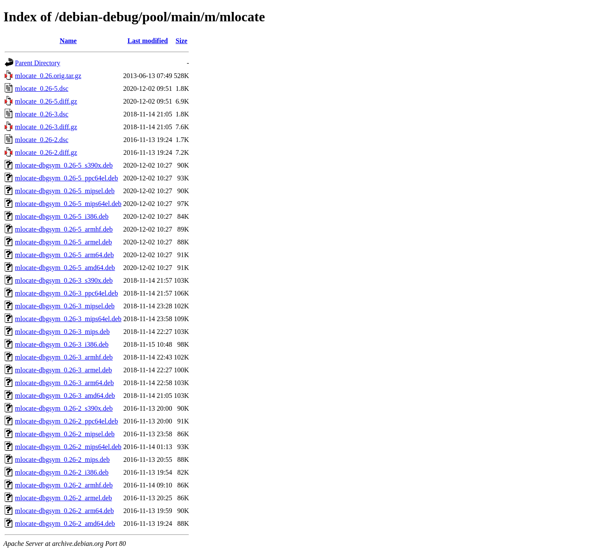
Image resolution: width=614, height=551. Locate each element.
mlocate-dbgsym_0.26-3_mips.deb (62, 331)
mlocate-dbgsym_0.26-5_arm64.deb (64, 254)
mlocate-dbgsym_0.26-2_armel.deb (63, 498)
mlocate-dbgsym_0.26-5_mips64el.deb (68, 203)
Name (68, 40)
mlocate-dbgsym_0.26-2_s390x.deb (64, 408)
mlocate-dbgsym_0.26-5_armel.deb (63, 242)
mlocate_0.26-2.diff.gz (46, 152)
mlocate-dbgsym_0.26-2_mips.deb (62, 459)
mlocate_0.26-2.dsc (41, 139)
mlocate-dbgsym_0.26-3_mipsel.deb (65, 306)
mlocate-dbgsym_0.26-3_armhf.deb (64, 357)
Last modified (147, 40)
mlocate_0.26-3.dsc (41, 114)
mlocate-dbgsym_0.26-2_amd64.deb (65, 523)
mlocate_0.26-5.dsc (41, 88)
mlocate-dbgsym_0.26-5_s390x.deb (64, 165)
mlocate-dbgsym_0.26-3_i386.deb (62, 344)
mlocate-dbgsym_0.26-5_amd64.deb (65, 267)
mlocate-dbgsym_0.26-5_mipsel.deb (65, 190)
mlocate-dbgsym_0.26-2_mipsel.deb (65, 434)
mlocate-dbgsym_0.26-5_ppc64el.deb (66, 178)
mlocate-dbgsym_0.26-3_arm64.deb (64, 382)
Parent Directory (37, 63)
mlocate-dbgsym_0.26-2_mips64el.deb (68, 446)
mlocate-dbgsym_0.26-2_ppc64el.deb (66, 421)
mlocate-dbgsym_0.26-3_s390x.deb (64, 280)
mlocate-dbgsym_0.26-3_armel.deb (63, 370)
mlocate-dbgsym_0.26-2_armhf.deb (64, 485)
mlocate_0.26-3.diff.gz (46, 126)
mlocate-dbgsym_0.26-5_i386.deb (62, 216)
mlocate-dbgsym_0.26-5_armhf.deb (64, 229)
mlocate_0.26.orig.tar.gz (48, 75)
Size (182, 40)
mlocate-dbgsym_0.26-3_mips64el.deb (68, 318)
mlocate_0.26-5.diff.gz (46, 101)
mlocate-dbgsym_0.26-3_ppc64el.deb (66, 293)
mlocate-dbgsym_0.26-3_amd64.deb (65, 395)
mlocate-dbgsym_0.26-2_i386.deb (62, 472)
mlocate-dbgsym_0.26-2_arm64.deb (64, 510)
